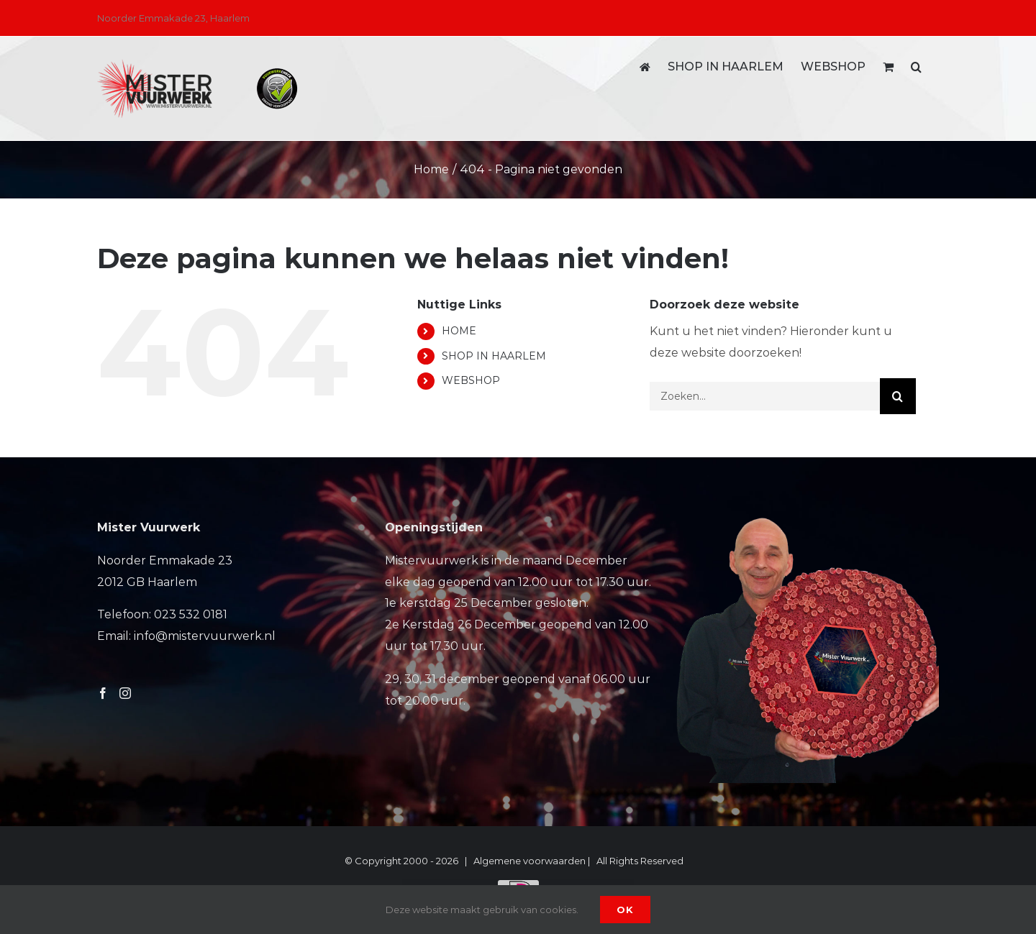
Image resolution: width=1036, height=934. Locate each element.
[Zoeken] (898, 396)
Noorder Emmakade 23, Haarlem (173, 18)
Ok (625, 909)
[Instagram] (125, 693)
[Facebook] (103, 693)
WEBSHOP (471, 380)
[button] (916, 67)
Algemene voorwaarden (529, 860)
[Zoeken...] (765, 396)
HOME (459, 330)
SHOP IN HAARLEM (494, 355)
